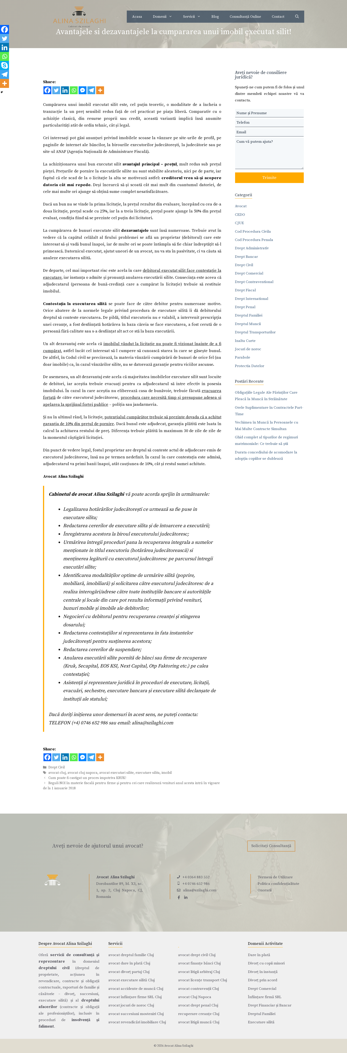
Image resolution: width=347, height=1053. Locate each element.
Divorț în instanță (263, 971)
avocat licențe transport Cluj (202, 980)
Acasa (137, 16)
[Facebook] (47, 90)
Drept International (251, 298)
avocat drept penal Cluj (198, 1005)
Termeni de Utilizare (275, 877)
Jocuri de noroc (248, 349)
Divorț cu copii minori (266, 963)
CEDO (240, 214)
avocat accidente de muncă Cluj (135, 988)
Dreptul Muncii (248, 323)
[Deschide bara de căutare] (297, 17)
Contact (278, 16)
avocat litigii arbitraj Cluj (199, 971)
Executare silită (261, 1022)
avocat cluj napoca (83, 773)
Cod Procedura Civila (253, 231)
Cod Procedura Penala (254, 239)
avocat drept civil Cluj (196, 955)
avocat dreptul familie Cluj (131, 955)
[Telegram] (91, 90)
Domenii (165, 17)
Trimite (269, 177)
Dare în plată (259, 955)
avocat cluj (57, 773)
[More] (100, 90)
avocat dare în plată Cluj (129, 963)
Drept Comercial (249, 273)
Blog (215, 16)
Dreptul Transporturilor (255, 332)
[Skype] (4, 65)
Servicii (194, 17)
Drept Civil (56, 767)
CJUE (239, 223)
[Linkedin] (65, 90)
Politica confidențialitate (278, 883)
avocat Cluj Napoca (194, 997)
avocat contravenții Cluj (198, 988)
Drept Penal (245, 307)
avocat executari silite (116, 773)
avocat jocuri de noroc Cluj (131, 1005)
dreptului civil (54, 968)
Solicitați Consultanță (271, 845)
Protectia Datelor (249, 366)
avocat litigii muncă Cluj (198, 1022)
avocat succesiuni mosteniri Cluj (136, 1013)
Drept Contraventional (254, 281)
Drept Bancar (246, 256)
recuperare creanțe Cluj (198, 1013)
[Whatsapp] (74, 90)
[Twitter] (56, 90)
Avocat (241, 206)
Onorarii (265, 890)
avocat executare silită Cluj (131, 980)
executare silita (148, 773)
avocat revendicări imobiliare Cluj (137, 1022)
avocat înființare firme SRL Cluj (135, 997)
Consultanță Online (245, 16)
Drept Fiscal (245, 290)
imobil (166, 773)
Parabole (242, 357)
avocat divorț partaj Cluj (129, 971)
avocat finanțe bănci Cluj (199, 963)
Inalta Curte (245, 340)
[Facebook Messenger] (82, 90)
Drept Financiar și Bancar (269, 1005)
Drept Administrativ (252, 248)
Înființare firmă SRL (264, 997)
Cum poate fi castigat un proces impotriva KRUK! (87, 778)
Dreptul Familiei (248, 315)
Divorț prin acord (262, 980)
